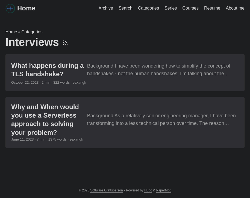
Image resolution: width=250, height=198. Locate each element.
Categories (31, 32)
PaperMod (163, 190)
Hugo (148, 190)
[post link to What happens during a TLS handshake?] (125, 72)
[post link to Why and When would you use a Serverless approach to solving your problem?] (125, 122)
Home (20, 8)
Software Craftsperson (106, 190)
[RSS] (65, 42)
